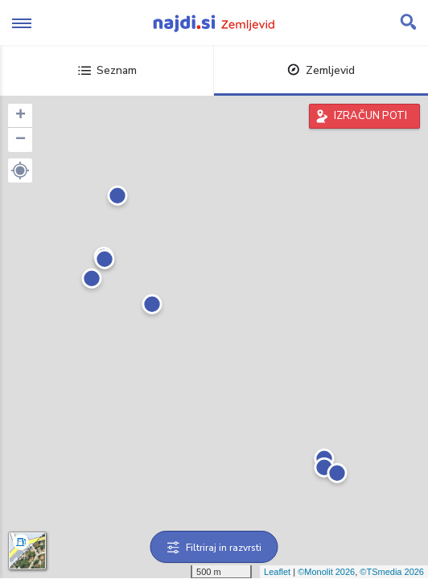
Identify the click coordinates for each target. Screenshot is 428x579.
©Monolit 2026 (326, 572)
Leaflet (277, 572)
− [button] (20, 140)
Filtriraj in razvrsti (214, 547)
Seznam (107, 70)
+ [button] (20, 116)
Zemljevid (321, 70)
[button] (20, 170)
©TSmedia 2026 (392, 572)
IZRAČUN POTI (370, 116)
